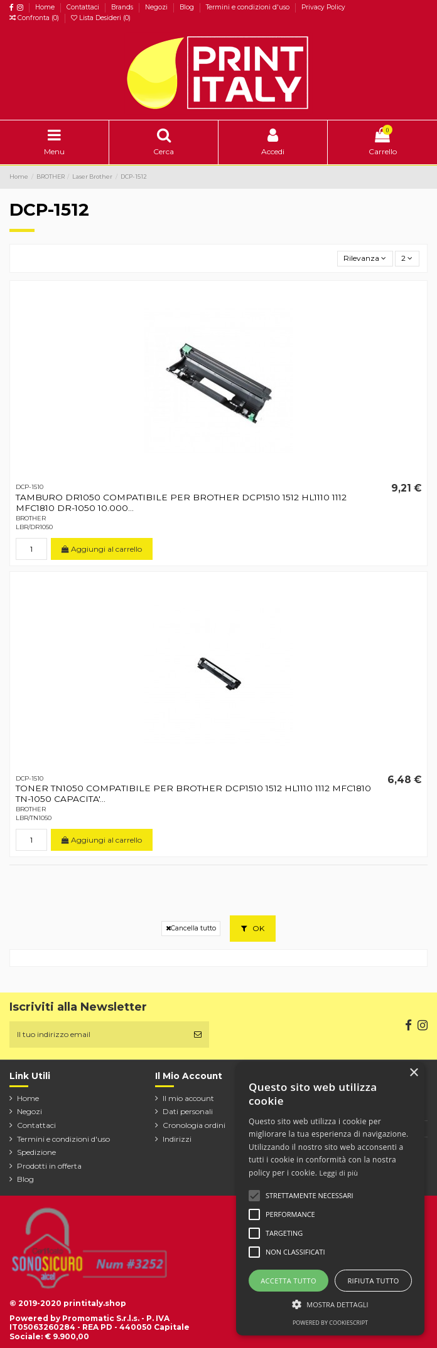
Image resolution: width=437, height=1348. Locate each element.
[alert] (330, 1198)
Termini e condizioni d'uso (248, 7)
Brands (123, 7)
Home (46, 7)
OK (252, 928)
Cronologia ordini (194, 1125)
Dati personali (188, 1111)
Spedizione (36, 1152)
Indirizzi (177, 1139)
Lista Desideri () (101, 18)
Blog (188, 7)
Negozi (157, 7)
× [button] (413, 1073)
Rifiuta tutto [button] (373, 1280)
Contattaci (84, 7)
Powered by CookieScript (330, 1323)
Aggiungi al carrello (102, 549)
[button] (330, 1304)
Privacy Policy (323, 7)
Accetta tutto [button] (288, 1280)
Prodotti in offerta (49, 1166)
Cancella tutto (191, 928)
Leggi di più (339, 1172)
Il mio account (188, 1098)
